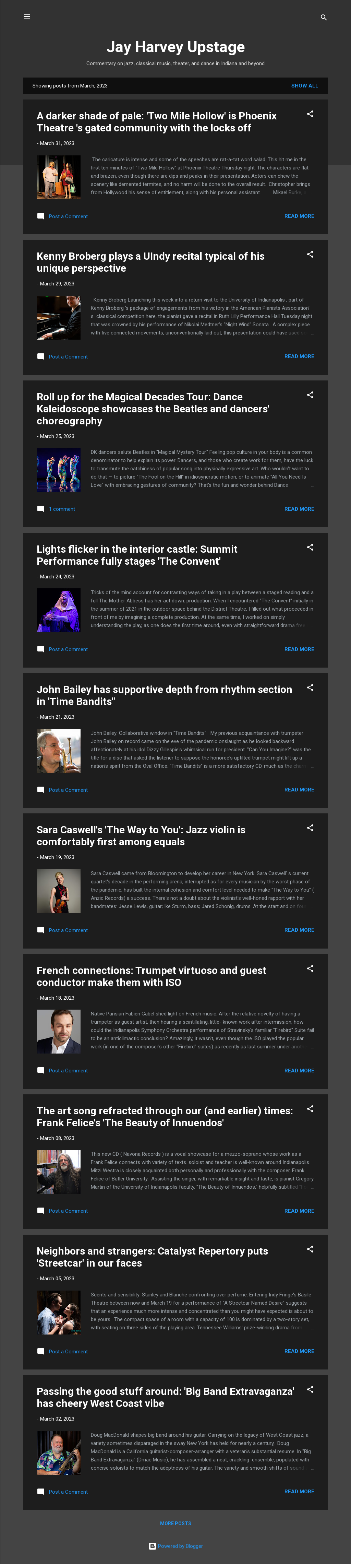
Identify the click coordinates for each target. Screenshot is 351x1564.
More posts (175, 1523)
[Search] (324, 18)
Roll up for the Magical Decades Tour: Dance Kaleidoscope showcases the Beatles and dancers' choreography (153, 409)
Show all (304, 86)
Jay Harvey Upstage (176, 47)
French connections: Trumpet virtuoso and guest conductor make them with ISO (151, 976)
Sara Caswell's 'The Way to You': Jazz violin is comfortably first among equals (141, 836)
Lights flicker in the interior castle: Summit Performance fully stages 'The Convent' (137, 555)
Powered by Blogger (175, 1546)
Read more (299, 216)
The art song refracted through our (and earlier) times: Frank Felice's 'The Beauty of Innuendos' (165, 1117)
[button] (310, 115)
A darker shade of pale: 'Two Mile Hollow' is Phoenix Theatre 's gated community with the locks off (157, 122)
